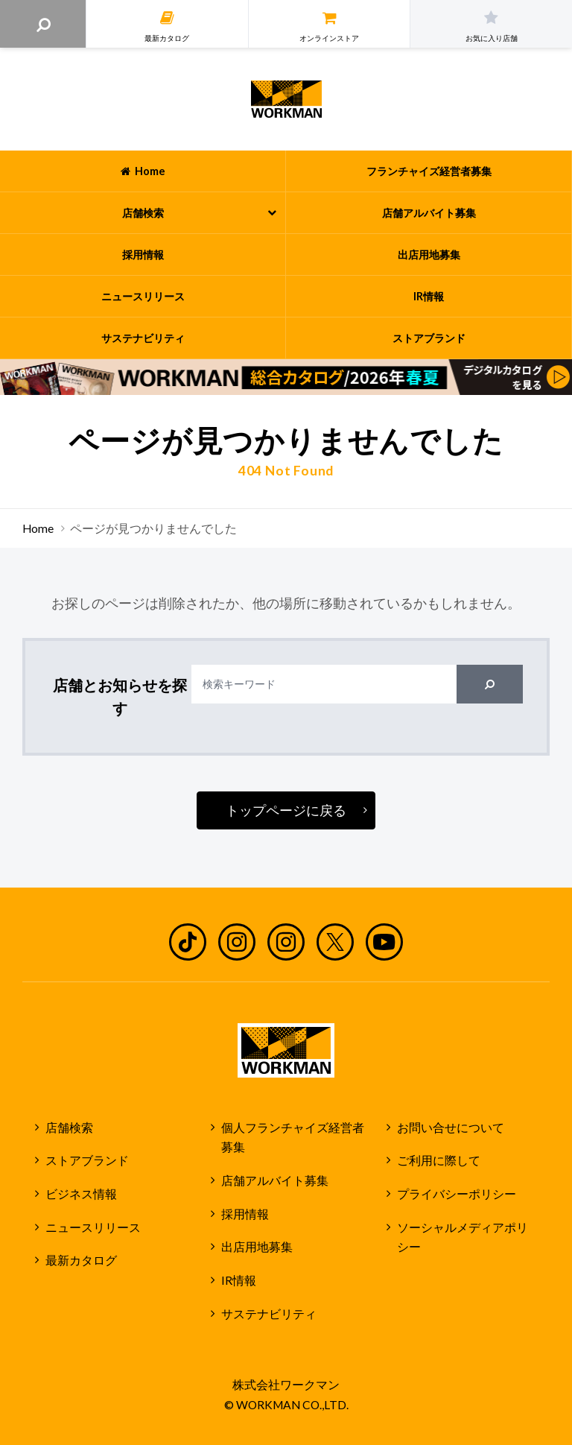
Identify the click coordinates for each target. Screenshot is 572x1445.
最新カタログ (81, 1260)
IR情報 (238, 1280)
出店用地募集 (257, 1246)
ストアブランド (87, 1160)
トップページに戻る (286, 810)
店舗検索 (69, 1127)
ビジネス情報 (81, 1194)
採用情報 (245, 1214)
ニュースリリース (93, 1227)
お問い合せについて (450, 1127)
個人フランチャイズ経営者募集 (292, 1137)
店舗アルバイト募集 (274, 1180)
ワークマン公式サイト (286, 99)
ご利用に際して (438, 1160)
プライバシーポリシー (456, 1194)
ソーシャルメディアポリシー (462, 1237)
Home (38, 528)
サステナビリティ (269, 1314)
